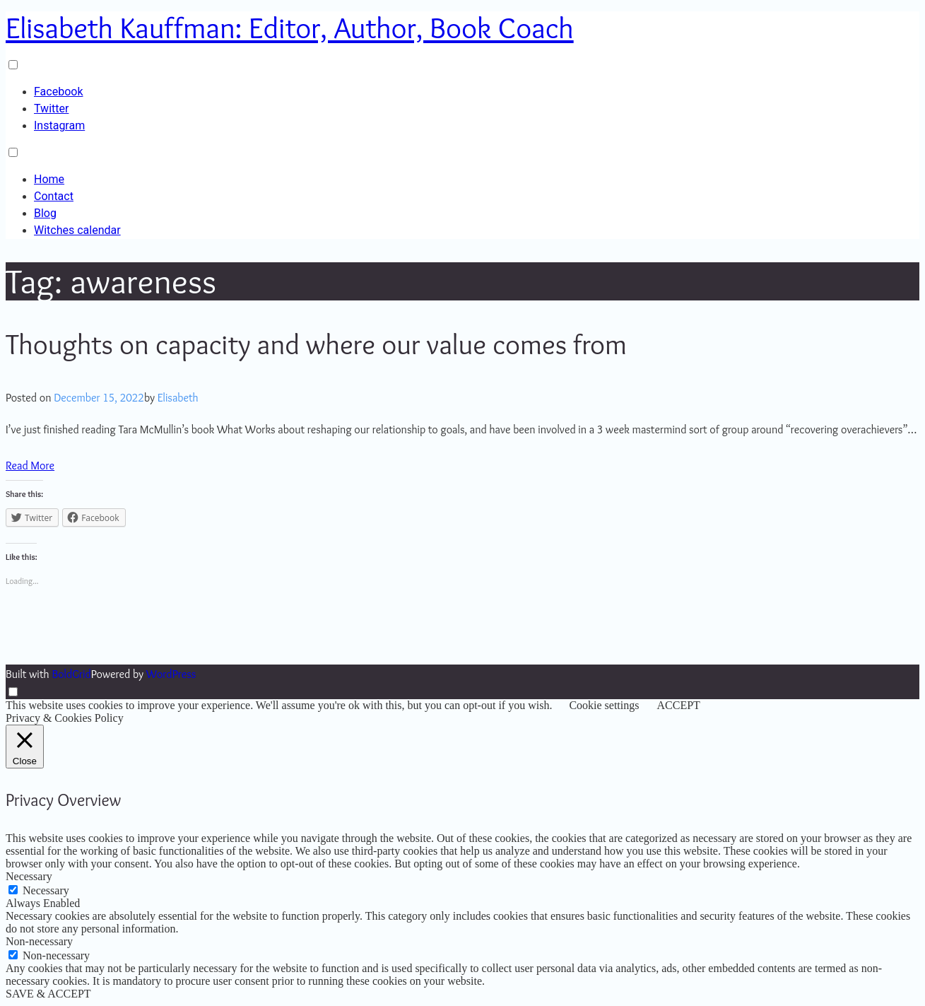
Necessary (46, 890)
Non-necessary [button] (39, 941)
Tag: (111, 281)
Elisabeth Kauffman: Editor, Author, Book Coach (290, 27)
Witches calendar (77, 230)
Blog (45, 213)
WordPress (171, 674)
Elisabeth (178, 397)
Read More (30, 465)
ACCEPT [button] (678, 705)
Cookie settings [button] (604, 705)
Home (49, 179)
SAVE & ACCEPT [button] (48, 994)
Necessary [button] (29, 876)
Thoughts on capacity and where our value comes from (316, 344)
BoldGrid (71, 674)
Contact (53, 196)
